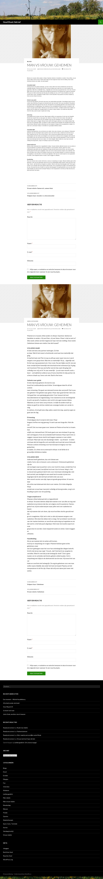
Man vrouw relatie (9, 801)
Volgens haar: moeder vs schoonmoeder (51, 194)
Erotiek (5, 775)
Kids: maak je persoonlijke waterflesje (29, 735)
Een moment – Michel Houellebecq (14, 699)
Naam (29, 243)
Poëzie (5, 813)
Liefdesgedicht (8, 794)
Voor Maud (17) (8, 707)
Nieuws (5, 809)
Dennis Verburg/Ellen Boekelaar (49, 69)
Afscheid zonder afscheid (11, 703)
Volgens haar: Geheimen (51, 583)
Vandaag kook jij (8, 831)
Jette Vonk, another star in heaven (14, 714)
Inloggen (6, 848)
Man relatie (6, 798)
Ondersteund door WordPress (22, 874)
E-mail (30, 252)
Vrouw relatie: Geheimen (51, 590)
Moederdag (7, 805)
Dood (5, 772)
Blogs (29, 61)
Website (30, 261)
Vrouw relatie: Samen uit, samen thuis (51, 187)
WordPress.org (8, 859)
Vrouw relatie (7, 835)
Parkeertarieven (22, 731)
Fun (4, 783)
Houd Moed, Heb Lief (12, 22)
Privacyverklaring (8, 874)
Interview (6, 787)
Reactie (29, 217)
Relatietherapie (8, 820)
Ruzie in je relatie (22, 728)
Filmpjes (5, 779)
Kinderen (6, 790)
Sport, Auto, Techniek (10, 824)
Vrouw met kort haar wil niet (26, 739)
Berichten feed (8, 852)
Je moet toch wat (8, 710)
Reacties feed (7, 856)
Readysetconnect (9, 728)
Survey (5, 827)
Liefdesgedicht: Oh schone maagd (25, 742)
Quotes (5, 816)
